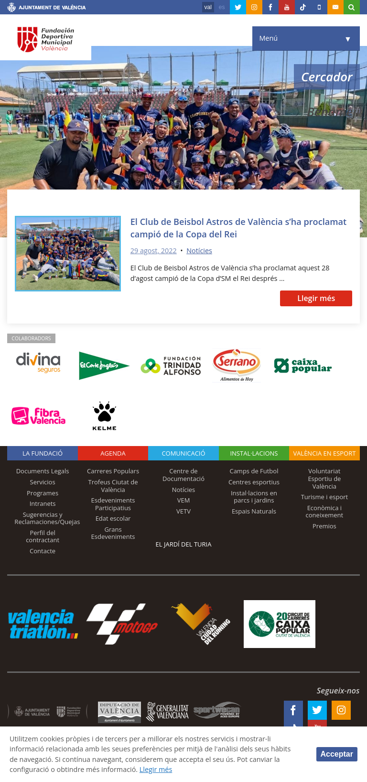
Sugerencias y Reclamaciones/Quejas (47, 518)
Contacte (42, 551)
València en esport (324, 453)
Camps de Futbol (253, 471)
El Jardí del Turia (184, 544)
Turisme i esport (324, 496)
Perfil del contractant (42, 536)
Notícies (199, 250)
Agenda (112, 453)
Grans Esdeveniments (113, 533)
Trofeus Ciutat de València (113, 486)
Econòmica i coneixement (325, 511)
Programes (42, 493)
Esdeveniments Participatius (113, 504)
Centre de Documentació (183, 475)
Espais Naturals (254, 511)
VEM (183, 500)
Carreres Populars (113, 471)
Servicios (42, 482)
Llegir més (316, 298)
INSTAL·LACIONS (254, 453)
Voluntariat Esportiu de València (324, 478)
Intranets (43, 503)
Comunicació (183, 453)
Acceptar (337, 754)
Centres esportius (254, 482)
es (222, 7)
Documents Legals (42, 471)
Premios (324, 526)
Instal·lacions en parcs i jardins (254, 497)
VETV (183, 511)
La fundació (42, 453)
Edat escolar (113, 518)
